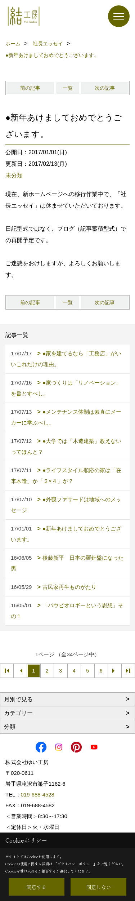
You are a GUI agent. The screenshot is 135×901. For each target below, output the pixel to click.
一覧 (68, 88)
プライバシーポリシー (75, 863)
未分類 (14, 175)
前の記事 (30, 88)
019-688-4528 (37, 794)
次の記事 (105, 88)
